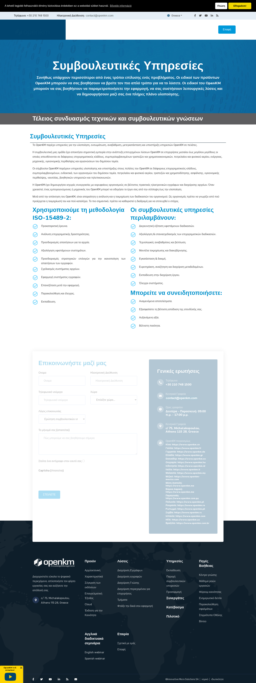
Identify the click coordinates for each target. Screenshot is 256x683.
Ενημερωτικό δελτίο (210, 598)
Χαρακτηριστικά (94, 576)
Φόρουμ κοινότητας (210, 591)
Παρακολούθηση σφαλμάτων (208, 606)
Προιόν (103, 29)
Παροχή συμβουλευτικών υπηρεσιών (175, 581)
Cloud (88, 604)
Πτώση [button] (221, 6)
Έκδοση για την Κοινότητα (94, 613)
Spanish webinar (95, 658)
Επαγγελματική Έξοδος (93, 596)
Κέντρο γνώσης (208, 574)
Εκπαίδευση (173, 570)
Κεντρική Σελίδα (81, 29)
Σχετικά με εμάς (126, 643)
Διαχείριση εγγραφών (129, 576)
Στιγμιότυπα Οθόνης (210, 615)
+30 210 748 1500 (38, 15)
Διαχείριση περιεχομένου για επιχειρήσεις (133, 591)
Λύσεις (119, 29)
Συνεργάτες (161, 29)
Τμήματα (122, 599)
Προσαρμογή (174, 591)
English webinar (94, 652)
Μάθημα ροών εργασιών (207, 583)
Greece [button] (173, 15)
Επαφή (227, 29)
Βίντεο (202, 621)
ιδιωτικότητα (217, 679)
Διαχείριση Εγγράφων (130, 570)
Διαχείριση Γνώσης (128, 582)
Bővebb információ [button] (121, 5)
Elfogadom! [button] (239, 6)
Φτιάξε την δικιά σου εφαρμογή (135, 606)
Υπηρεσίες (138, 29)
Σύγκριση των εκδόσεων (93, 585)
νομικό (205, 679)
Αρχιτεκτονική (93, 570)
